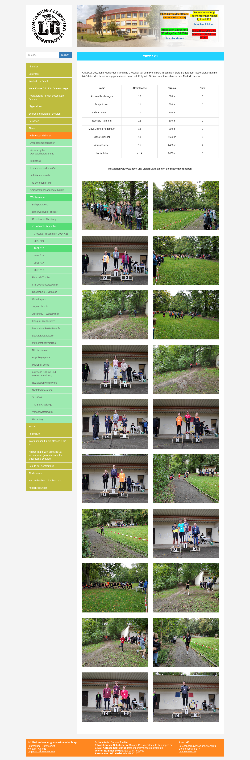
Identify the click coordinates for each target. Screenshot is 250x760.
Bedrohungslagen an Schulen (45, 113)
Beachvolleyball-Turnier (44, 211)
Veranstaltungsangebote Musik (47, 190)
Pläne (32, 128)
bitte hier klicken (203, 24)
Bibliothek (35, 160)
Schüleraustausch (40, 175)
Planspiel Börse (40, 364)
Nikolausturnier (40, 350)
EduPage (34, 73)
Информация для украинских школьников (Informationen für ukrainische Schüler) (45, 455)
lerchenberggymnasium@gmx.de (145, 747)
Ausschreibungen (38, 487)
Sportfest (37, 397)
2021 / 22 (39, 255)
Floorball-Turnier (41, 277)
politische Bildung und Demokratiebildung (44, 374)
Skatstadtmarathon (42, 390)
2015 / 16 (39, 270)
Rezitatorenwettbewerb (44, 382)
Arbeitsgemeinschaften (42, 142)
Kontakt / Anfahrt (37, 748)
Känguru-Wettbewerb (43, 321)
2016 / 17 (39, 262)
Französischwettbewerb (45, 284)
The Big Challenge (42, 404)
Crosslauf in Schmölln (44, 226)
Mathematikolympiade (44, 343)
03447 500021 (136, 750)
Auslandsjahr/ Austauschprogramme (42, 152)
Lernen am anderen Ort (43, 168)
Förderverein (35, 473)
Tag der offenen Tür (41, 182)
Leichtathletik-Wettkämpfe (46, 328)
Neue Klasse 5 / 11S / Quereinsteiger (49, 88)
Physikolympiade (41, 357)
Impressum (34, 746)
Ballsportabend (40, 204)
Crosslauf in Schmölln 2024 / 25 (51, 233)
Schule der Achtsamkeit (41, 466)
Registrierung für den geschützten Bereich (47, 97)
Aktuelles (34, 66)
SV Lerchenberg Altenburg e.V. (45, 480)
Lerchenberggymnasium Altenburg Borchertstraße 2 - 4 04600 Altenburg (197, 749)
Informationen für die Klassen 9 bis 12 (47, 443)
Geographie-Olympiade (44, 292)
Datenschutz (48, 746)
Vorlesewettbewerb (42, 412)
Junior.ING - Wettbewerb (45, 313)
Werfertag (37, 419)
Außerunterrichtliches (40, 135)
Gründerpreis (39, 299)
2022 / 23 (39, 248)
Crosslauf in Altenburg (44, 219)
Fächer (32, 426)
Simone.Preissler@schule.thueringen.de (151, 745)
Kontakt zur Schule (39, 81)
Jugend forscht (40, 306)
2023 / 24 (39, 241)
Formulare (34, 433)
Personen (34, 121)
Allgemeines (35, 106)
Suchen (65, 55)
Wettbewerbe (37, 197)
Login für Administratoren (41, 751)
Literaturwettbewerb (42, 335)
